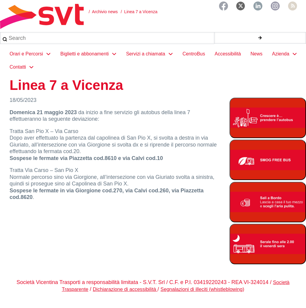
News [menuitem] (256, 59)
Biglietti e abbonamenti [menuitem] (90, 59)
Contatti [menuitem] (24, 72)
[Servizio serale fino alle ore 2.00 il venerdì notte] (268, 249)
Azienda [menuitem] (287, 59)
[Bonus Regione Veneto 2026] (268, 207)
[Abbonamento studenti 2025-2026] (268, 123)
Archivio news (105, 11)
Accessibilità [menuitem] (228, 59)
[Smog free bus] (268, 165)
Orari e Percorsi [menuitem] (33, 59)
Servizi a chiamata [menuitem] (152, 59)
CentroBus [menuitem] (194, 59)
